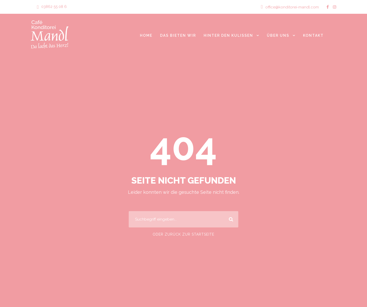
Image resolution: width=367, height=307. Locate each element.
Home (143, 35)
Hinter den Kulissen (227, 35)
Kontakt (313, 35)
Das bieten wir (176, 35)
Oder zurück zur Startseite (183, 234)
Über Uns (277, 35)
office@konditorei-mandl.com (294, 7)
